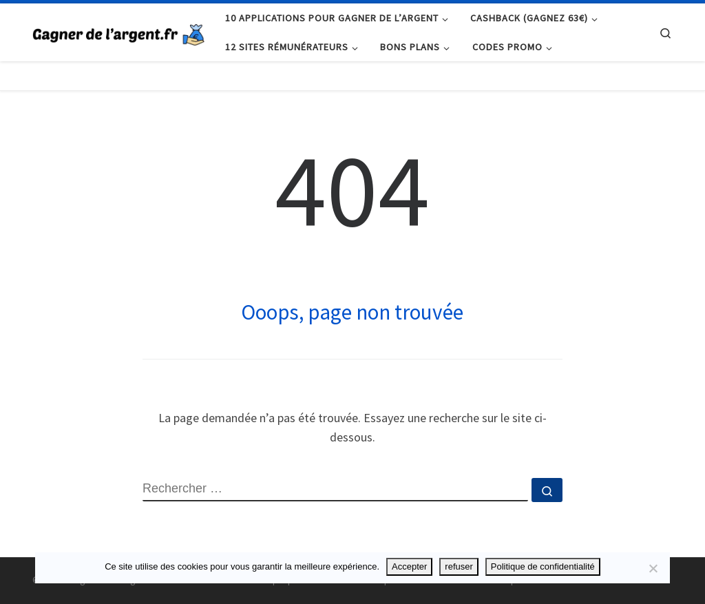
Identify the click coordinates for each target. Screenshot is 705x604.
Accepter (409, 566)
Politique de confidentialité (543, 566)
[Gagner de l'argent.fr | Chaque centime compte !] (118, 32)
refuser (458, 566)
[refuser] (653, 568)
